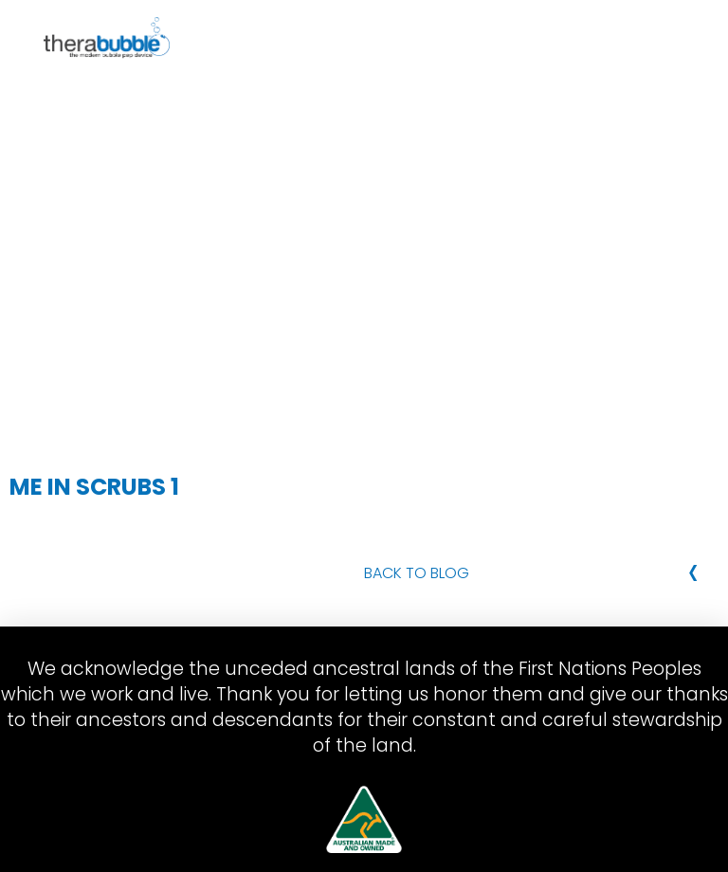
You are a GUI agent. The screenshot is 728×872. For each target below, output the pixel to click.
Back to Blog (416, 573)
